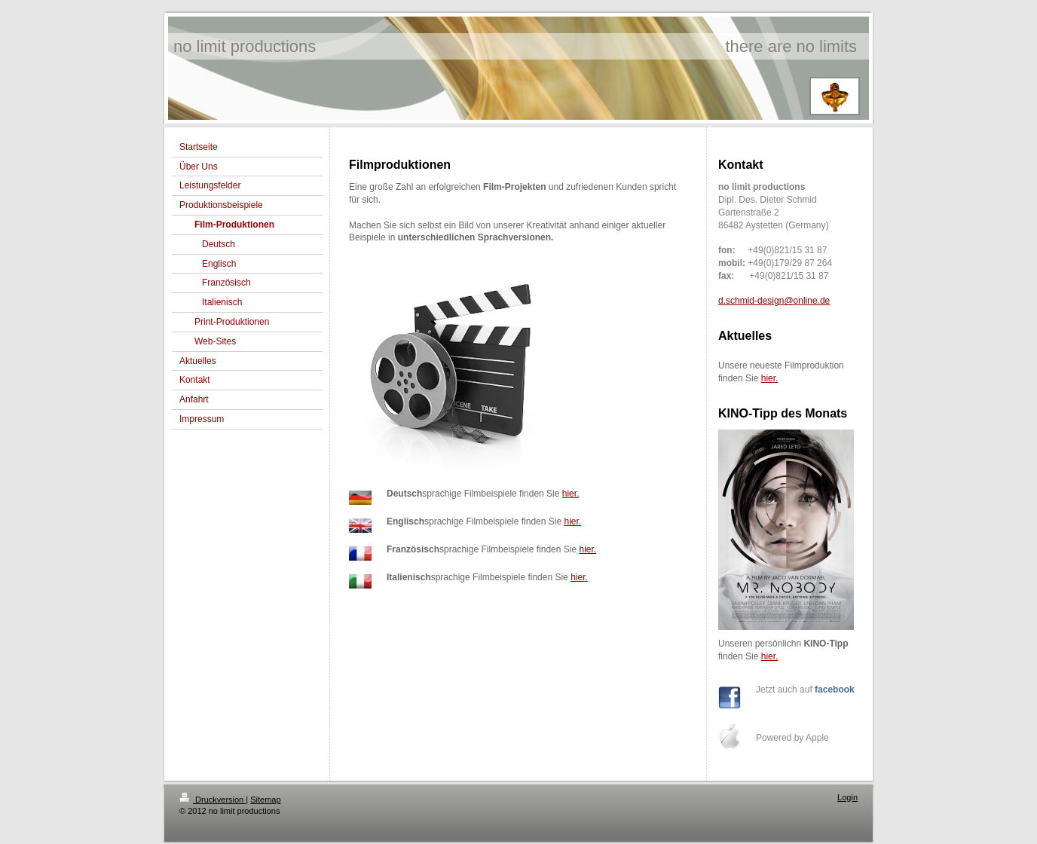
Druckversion (212, 799)
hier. (571, 493)
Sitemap (265, 799)
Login (847, 797)
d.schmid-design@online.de (774, 300)
